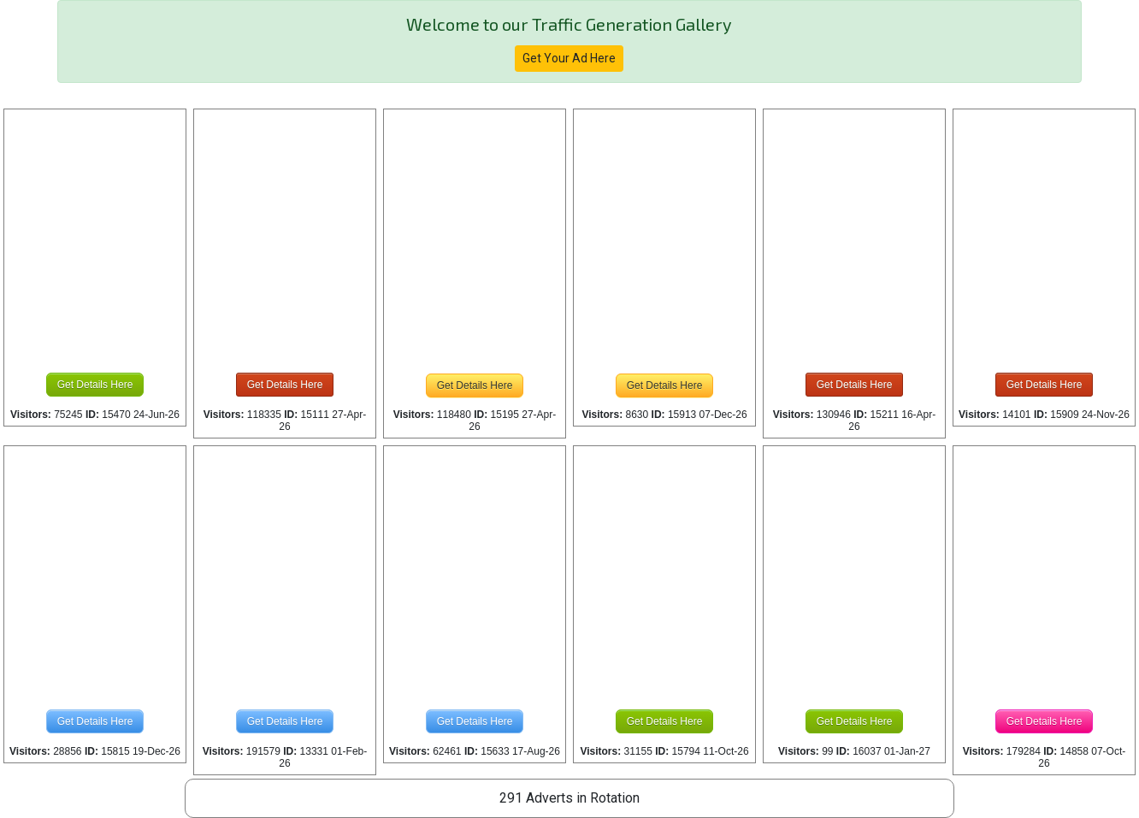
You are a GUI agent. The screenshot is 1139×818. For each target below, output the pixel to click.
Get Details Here (95, 385)
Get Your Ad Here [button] (569, 58)
